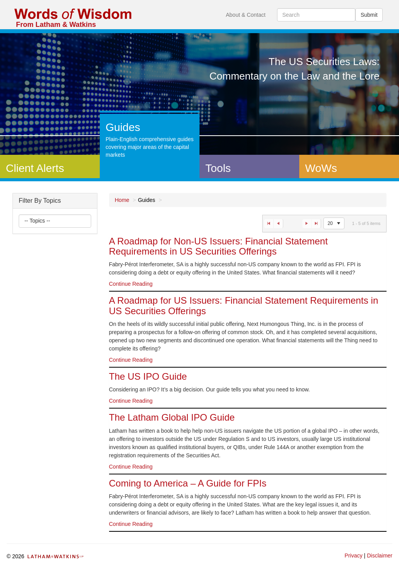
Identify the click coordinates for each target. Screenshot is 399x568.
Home (122, 200)
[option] (248, 264)
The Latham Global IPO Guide (172, 417)
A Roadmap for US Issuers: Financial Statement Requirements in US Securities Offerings (243, 305)
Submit (369, 15)
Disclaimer (379, 555)
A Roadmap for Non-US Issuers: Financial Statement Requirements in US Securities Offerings (218, 246)
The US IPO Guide (148, 376)
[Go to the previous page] (278, 223)
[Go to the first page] (268, 223)
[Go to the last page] (316, 223)
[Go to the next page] (306, 223)
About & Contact (245, 15)
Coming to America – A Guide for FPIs (188, 483)
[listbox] (37, 221)
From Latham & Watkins (56, 24)
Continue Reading (131, 284)
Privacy (353, 555)
